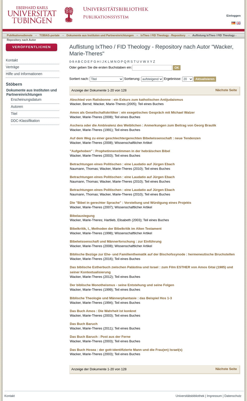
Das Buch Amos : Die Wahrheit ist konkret (103, 311)
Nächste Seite (226, 90)
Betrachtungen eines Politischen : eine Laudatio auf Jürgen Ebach (122, 164)
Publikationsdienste (20, 35)
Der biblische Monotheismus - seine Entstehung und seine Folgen (122, 285)
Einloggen (234, 15)
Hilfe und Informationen (24, 74)
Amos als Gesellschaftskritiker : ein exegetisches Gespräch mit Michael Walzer (132, 112)
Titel (14, 114)
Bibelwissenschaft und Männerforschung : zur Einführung (116, 241)
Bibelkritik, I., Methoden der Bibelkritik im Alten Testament (116, 228)
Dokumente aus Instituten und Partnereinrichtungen (100, 35)
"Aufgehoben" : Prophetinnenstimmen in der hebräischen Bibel (120, 151)
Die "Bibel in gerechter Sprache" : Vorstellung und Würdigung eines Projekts (130, 203)
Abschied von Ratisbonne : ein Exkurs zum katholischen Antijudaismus (126, 100)
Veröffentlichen (31, 47)
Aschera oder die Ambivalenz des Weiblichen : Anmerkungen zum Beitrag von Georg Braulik (143, 125)
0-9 (71, 61)
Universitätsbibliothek (190, 396)
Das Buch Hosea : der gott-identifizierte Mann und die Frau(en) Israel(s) (126, 350)
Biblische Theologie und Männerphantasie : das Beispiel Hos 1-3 (121, 298)
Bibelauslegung (82, 216)
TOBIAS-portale (49, 35)
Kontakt (12, 60)
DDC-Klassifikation (25, 121)
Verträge (12, 67)
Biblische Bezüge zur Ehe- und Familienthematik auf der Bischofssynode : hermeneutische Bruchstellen (152, 254)
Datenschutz (232, 396)
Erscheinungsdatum (26, 100)
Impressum (214, 396)
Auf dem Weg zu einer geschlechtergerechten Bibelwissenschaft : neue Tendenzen (135, 138)
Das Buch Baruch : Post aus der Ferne (100, 337)
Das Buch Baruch (84, 324)
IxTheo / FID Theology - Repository (163, 35)
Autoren (17, 107)
